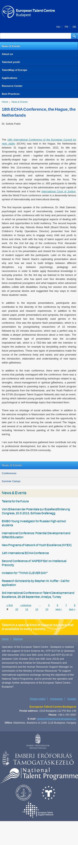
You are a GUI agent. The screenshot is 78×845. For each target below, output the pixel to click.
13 (46, 609)
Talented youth (11, 62)
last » (72, 609)
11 (26, 609)
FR (66, 26)
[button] (74, 36)
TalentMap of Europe (14, 69)
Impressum (56, 698)
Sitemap (18, 638)
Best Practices (11, 93)
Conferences (9, 473)
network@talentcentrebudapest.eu (56, 718)
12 (36, 609)
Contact (71, 698)
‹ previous (25, 605)
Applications (9, 77)
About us (7, 54)
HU (58, 26)
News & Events (11, 46)
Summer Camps (11, 481)
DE (74, 26)
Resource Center (12, 85)
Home (5, 102)
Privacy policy (37, 698)
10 (16, 609)
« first (9, 605)
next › (58, 609)
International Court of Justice (58, 191)
